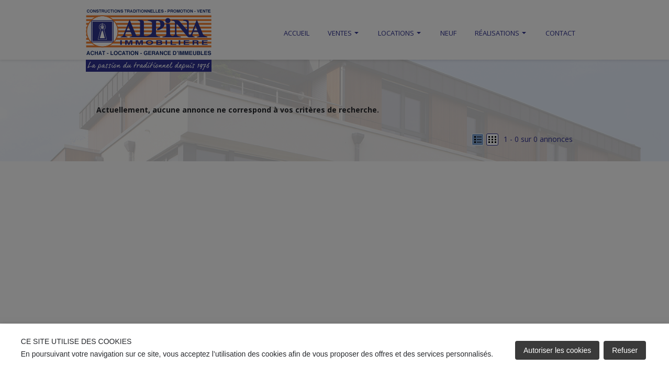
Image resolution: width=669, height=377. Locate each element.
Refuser (625, 350)
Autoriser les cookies (557, 350)
